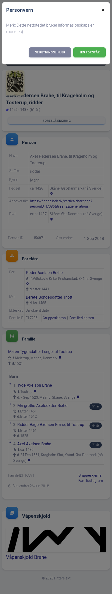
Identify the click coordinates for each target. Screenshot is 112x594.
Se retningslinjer (50, 52)
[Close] (103, 10)
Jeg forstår (89, 52)
